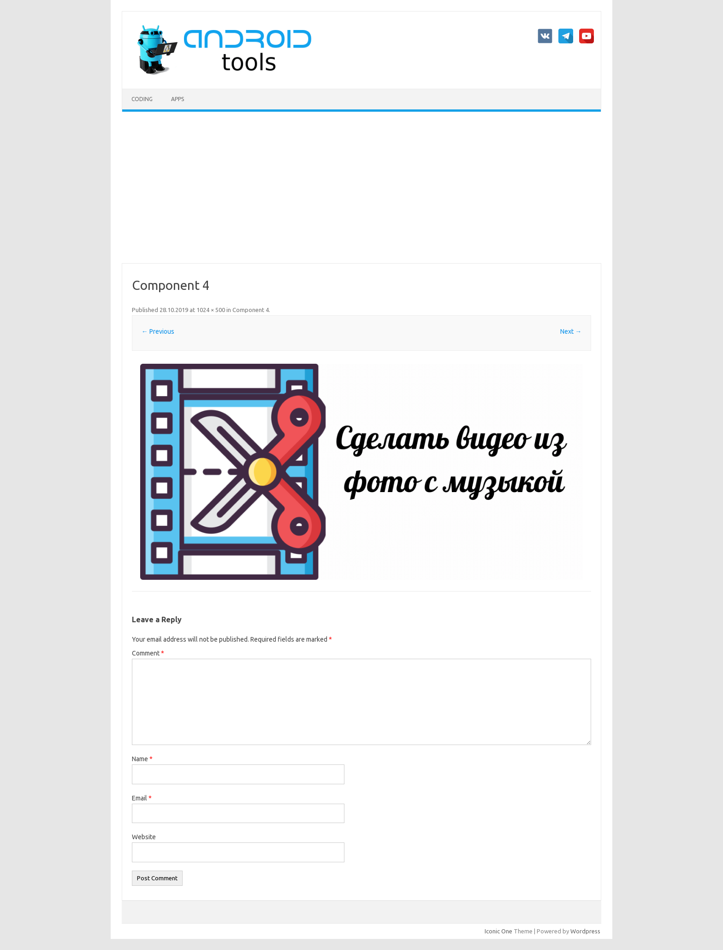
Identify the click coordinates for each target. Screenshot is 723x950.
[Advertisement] (361, 187)
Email (142, 798)
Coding (142, 99)
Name (142, 759)
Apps (177, 99)
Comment (148, 653)
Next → (570, 331)
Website (144, 837)
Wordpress (585, 931)
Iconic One (498, 931)
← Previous (158, 331)
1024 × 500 (210, 310)
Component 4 (250, 310)
